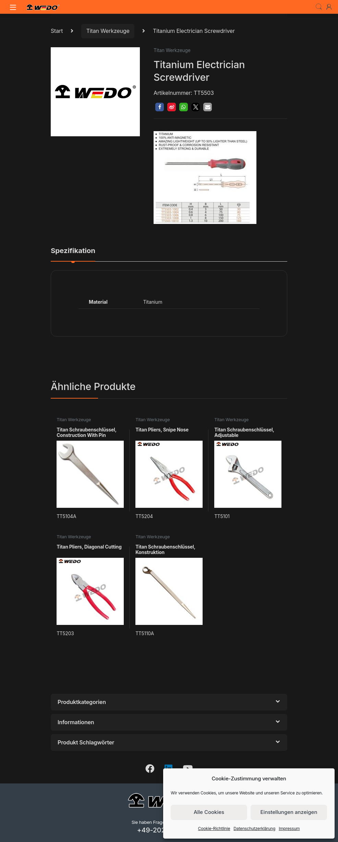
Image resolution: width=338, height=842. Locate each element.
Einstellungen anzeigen (289, 812)
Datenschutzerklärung (254, 828)
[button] (159, 107)
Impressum (289, 828)
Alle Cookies (209, 812)
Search (319, 7)
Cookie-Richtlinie (214, 828)
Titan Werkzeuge (108, 30)
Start (57, 30)
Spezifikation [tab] (73, 251)
